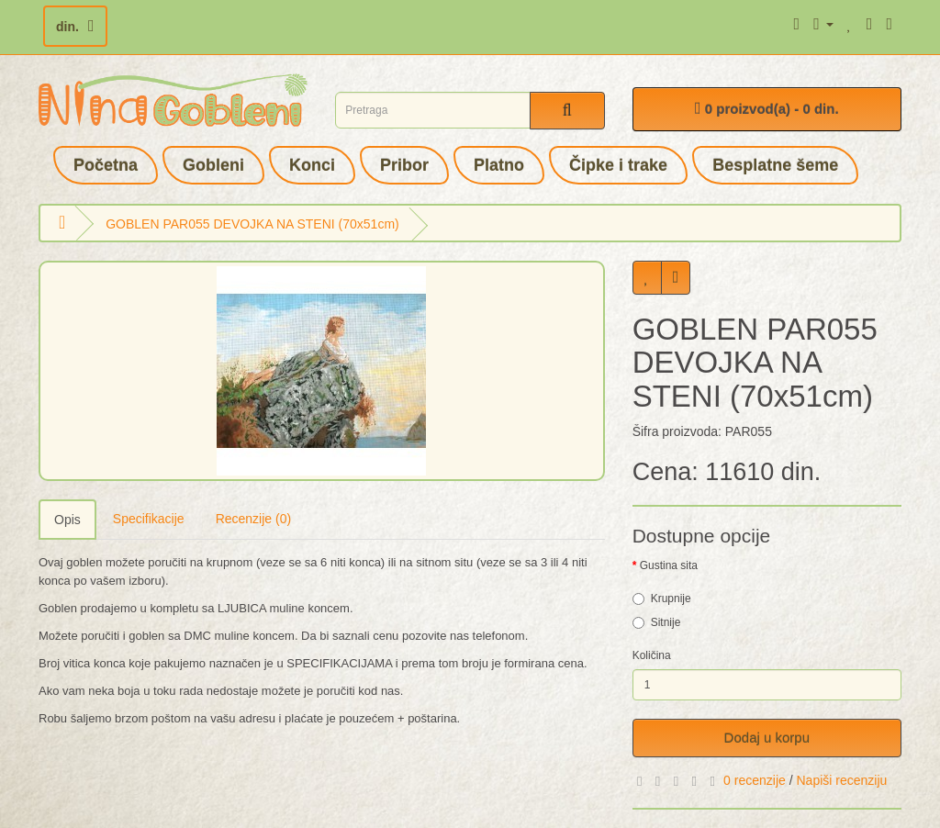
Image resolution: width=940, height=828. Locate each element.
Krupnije (661, 598)
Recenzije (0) (253, 518)
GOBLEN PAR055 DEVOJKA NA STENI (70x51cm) (252, 224)
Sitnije (656, 622)
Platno (499, 165)
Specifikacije (149, 518)
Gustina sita (669, 565)
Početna (105, 165)
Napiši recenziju (841, 780)
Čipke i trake (618, 165)
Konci (312, 165)
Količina (651, 655)
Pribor (404, 165)
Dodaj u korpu (767, 737)
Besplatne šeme (775, 165)
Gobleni (213, 165)
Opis (67, 519)
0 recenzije (754, 780)
